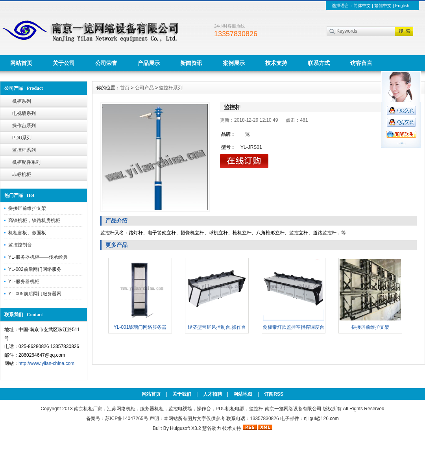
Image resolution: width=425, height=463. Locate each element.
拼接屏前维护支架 (27, 208)
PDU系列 (21, 138)
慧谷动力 (211, 428)
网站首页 (21, 63)
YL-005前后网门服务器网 (34, 293)
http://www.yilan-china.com (46, 363)
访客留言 (361, 63)
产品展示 (149, 63)
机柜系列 (21, 101)
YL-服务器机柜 (23, 281)
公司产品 (144, 88)
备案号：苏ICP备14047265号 (117, 418)
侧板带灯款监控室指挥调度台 (293, 327)
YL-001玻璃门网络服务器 (140, 327)
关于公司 (64, 63)
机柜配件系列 (26, 162)
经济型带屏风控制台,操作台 (217, 327)
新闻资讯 (191, 63)
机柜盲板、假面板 (27, 232)
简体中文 (362, 5)
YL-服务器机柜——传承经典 (38, 257)
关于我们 (181, 394)
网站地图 (242, 394)
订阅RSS (273, 394)
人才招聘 (212, 394)
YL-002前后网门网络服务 (34, 269)
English (402, 5)
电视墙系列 (24, 113)
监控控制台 (20, 245)
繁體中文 (383, 5)
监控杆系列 (24, 150)
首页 (124, 88)
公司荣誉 (106, 63)
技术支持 (276, 63)
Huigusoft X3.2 (185, 428)
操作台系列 (24, 125)
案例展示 (234, 63)
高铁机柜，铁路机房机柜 (34, 220)
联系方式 (319, 63)
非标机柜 (21, 174)
